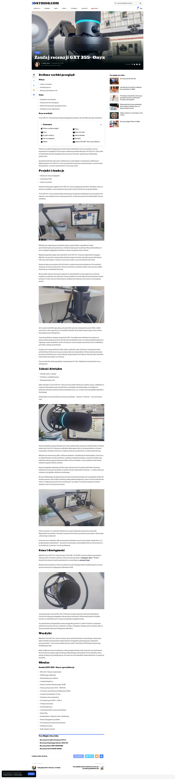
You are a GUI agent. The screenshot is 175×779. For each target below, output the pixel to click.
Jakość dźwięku (80, 135)
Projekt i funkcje (48, 135)
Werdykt (78, 138)
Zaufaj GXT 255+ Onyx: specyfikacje (87, 142)
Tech (37, 52)
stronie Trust (85, 560)
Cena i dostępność (48, 138)
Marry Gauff (46, 63)
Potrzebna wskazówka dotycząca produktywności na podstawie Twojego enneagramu (131, 96)
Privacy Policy (7, 774)
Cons (45, 132)
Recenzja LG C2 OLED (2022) (51, 749)
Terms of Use (18, 774)
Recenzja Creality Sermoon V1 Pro (53, 740)
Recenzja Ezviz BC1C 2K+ (128, 77)
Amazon (85, 558)
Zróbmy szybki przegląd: (50, 128)
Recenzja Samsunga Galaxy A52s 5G (54, 743)
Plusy (77, 129)
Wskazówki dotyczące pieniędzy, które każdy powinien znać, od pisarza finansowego (131, 105)
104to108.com (45, 3)
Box (90, 558)
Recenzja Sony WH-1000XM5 (51, 746)
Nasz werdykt (80, 132)
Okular (45, 142)
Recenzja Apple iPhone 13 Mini (130, 120)
